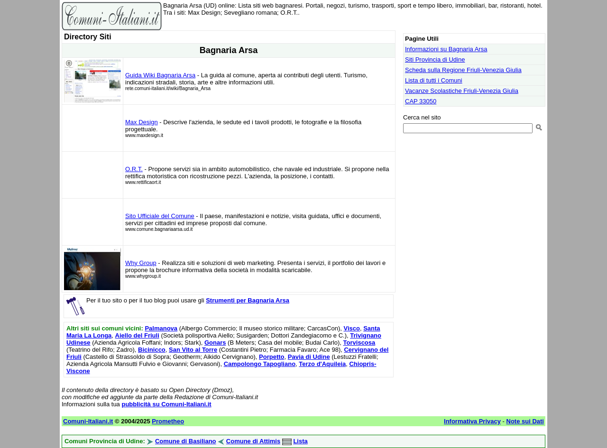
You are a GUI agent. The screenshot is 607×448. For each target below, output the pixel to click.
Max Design (141, 122)
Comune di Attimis (253, 441)
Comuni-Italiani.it (88, 421)
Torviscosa (359, 342)
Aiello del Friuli (137, 335)
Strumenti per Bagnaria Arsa (247, 300)
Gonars (215, 342)
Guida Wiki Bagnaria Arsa (160, 75)
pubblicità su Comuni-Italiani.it (166, 404)
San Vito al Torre (193, 349)
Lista (300, 441)
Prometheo (168, 421)
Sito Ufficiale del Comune (159, 215)
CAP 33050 (420, 101)
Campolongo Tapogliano (259, 363)
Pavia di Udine (309, 356)
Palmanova (161, 328)
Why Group (140, 262)
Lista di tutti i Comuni (433, 80)
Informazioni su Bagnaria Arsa (446, 49)
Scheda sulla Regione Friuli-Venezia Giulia (463, 69)
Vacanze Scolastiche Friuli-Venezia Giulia (461, 90)
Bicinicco (152, 349)
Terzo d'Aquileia (322, 363)
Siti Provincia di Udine (435, 59)
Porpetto (271, 356)
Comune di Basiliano (185, 441)
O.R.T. (134, 169)
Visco (351, 328)
